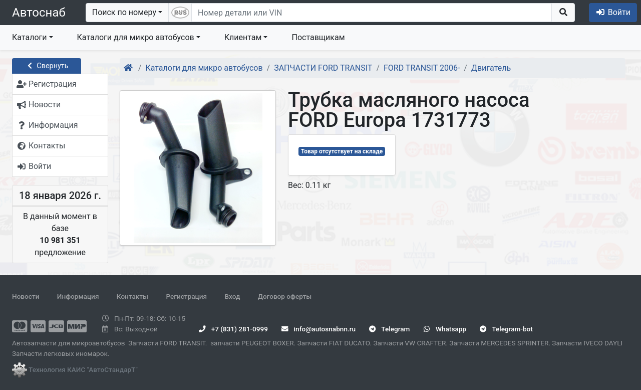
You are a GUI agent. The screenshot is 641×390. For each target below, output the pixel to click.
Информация (78, 296)
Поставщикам (318, 37)
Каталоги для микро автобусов (135, 37)
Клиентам (243, 37)
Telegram (389, 329)
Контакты (132, 296)
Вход (232, 296)
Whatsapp (445, 329)
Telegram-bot (506, 329)
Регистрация (186, 296)
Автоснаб (39, 13)
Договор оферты (284, 296)
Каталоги (29, 37)
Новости (25, 296)
